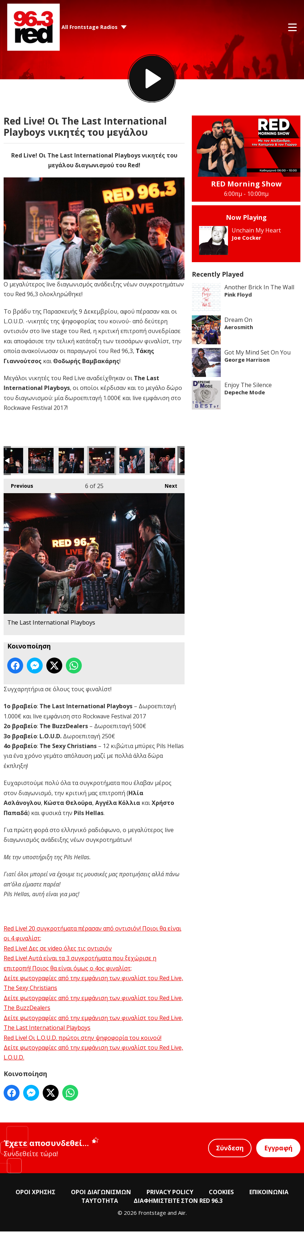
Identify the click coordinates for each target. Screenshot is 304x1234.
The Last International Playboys (41, 463)
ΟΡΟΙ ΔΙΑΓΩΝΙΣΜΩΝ (101, 1195)
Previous (18, 486)
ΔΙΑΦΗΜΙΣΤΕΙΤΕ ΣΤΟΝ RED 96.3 (178, 1203)
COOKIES (221, 1195)
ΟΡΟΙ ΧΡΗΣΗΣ (35, 1195)
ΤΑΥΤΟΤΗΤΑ (99, 1203)
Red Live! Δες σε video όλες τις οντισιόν (58, 950)
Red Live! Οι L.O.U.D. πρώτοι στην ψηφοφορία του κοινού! (82, 1040)
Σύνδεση (229, 1150)
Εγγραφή (277, 1150)
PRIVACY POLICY (170, 1195)
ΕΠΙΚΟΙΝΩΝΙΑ (268, 1195)
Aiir (182, 1215)
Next (167, 486)
